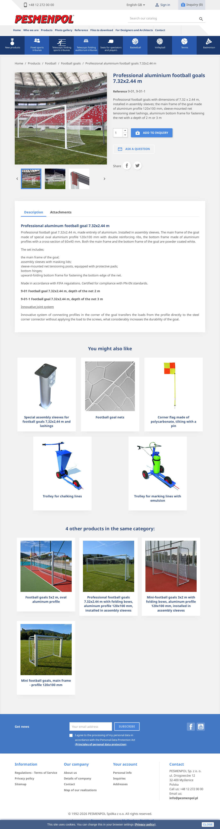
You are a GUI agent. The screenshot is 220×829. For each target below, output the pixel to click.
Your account (125, 764)
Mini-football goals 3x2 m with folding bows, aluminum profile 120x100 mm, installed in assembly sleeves (171, 603)
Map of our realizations (80, 790)
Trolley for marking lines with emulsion (157, 498)
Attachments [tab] (60, 212)
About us (70, 773)
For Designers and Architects (134, 30)
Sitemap (20, 784)
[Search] (166, 18)
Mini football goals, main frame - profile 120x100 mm (46, 682)
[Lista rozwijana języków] (136, 5)
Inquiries (119, 778)
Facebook (191, 727)
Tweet (137, 165)
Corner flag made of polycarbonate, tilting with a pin (173, 421)
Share (127, 165)
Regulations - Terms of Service (36, 773)
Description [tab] (33, 212)
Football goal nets (110, 417)
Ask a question (134, 149)
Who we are (31, 30)
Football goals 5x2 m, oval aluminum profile (46, 599)
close (208, 824)
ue (174, 29)
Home (17, 30)
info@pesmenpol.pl (183, 798)
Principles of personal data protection (101, 744)
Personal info (122, 773)
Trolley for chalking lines (62, 496)
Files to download (101, 30)
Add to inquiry (151, 133)
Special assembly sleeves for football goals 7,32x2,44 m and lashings (47, 421)
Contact (160, 30)
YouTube (201, 727)
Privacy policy (145, 824)
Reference (81, 30)
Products (46, 30)
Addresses (120, 784)
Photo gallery (63, 30)
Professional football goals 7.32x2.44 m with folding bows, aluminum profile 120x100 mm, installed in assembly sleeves (108, 603)
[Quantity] (118, 132)
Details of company (77, 778)
